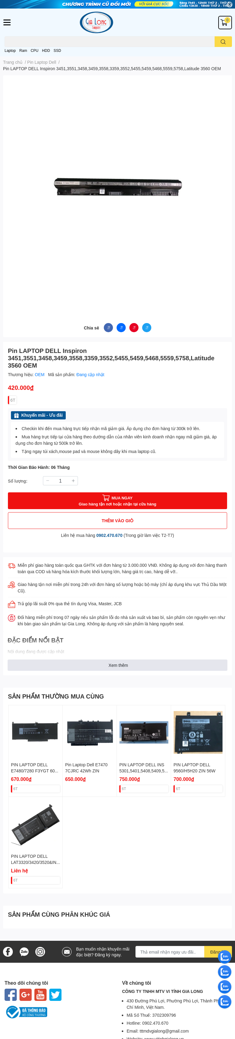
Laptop (10, 50)
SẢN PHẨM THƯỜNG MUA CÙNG (56, 696)
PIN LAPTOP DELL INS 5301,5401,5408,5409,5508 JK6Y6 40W (143, 770)
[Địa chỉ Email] (183, 952)
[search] (223, 41)
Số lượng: (17, 481)
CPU (34, 50)
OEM (40, 374)
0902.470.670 (109, 535)
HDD (46, 50)
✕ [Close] (229, 4)
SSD (57, 50)
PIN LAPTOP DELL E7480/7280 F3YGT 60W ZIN (35, 770)
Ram (23, 50)
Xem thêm (118, 665)
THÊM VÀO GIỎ (117, 520)
